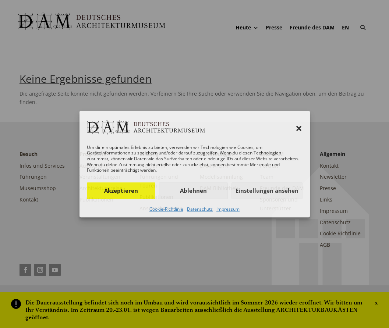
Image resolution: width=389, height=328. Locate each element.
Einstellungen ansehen (267, 190)
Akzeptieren (121, 190)
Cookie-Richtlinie (166, 209)
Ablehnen (193, 190)
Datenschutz (200, 209)
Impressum (228, 209)
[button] (299, 128)
